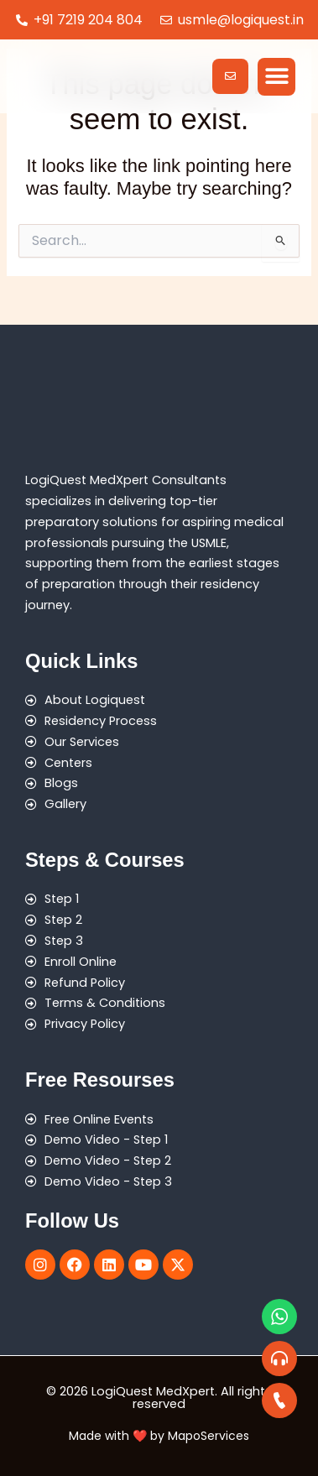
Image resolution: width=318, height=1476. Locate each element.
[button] (276, 77)
